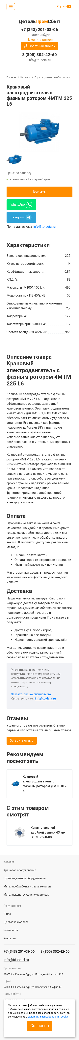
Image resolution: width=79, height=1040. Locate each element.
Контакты (10, 938)
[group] (39, 132)
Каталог (25, 77)
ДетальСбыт (39, 21)
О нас (7, 913)
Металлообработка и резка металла (27, 886)
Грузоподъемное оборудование (54, 77)
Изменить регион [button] (40, 40)
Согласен (39, 1025)
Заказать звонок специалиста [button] (31, 694)
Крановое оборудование (20, 870)
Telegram (21, 217)
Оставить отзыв (22, 740)
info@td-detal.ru (39, 60)
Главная (11, 77)
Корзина (64, 6)
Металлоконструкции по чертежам (26, 894)
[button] (39, 46)
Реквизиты (11, 930)
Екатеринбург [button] (40, 35)
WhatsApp (21, 205)
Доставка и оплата (16, 922)
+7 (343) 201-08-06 (39, 29)
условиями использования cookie (48, 1016)
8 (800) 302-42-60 (39, 54)
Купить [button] (39, 192)
